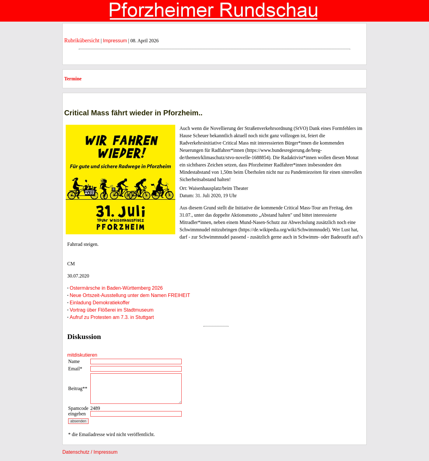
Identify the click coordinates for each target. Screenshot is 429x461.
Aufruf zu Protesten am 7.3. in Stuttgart (112, 317)
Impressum (115, 40)
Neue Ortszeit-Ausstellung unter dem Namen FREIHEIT (130, 295)
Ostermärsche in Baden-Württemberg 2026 (116, 288)
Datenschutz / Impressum (89, 452)
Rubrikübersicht (81, 40)
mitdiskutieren (82, 355)
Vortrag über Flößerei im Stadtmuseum (112, 310)
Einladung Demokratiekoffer (100, 302)
